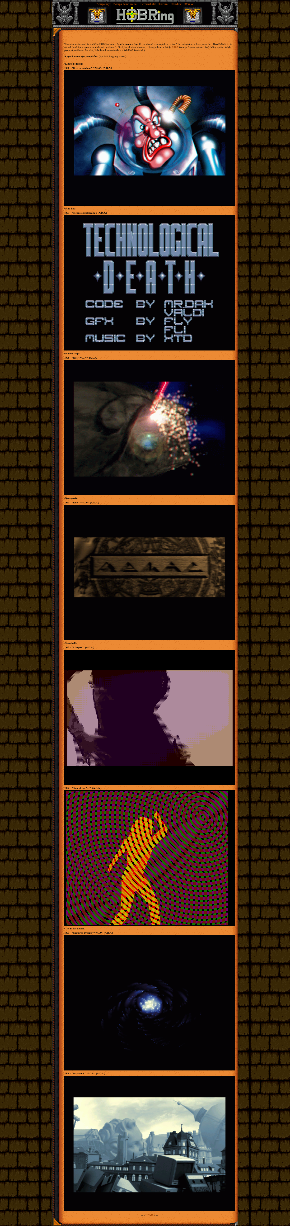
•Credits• (176, 4)
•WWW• (189, 4)
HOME (149, 1215)
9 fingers (77, 647)
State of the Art (81, 788)
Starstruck (78, 1073)
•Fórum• (163, 4)
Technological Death (84, 213)
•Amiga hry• (103, 4)
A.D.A (175, 47)
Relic (75, 502)
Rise (75, 357)
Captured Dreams (82, 933)
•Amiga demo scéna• (125, 4)
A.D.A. (107, 68)
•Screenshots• (148, 4)
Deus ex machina (82, 68)
